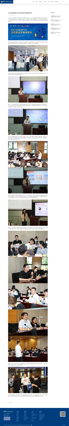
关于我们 (36, 1)
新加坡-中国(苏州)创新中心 (34, 415)
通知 (4, 4)
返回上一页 (10, 402)
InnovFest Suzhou (34, 417)
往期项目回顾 (41, 418)
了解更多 (59, 35)
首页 (33, 1)
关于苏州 (17, 418)
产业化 (49, 1)
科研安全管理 (25, 417)
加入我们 (17, 419)
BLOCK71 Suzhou (34, 418)
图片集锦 (56, 1)
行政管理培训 (41, 417)
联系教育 (40, 419)
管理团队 (17, 417)
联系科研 (25, 419)
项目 (32, 419)
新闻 (2, 4)
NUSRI (5, 6)
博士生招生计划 (26, 418)
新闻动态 (40, 1)
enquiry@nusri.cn (6, 415)
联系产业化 (33, 420)
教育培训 (52, 1)
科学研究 (44, 1)
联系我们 (17, 420)
